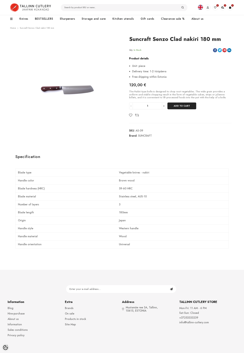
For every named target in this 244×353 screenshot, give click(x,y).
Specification (27, 157)
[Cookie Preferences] (5, 347)
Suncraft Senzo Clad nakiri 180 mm (37, 28)
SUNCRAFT (145, 136)
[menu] (13, 19)
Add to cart (182, 105)
